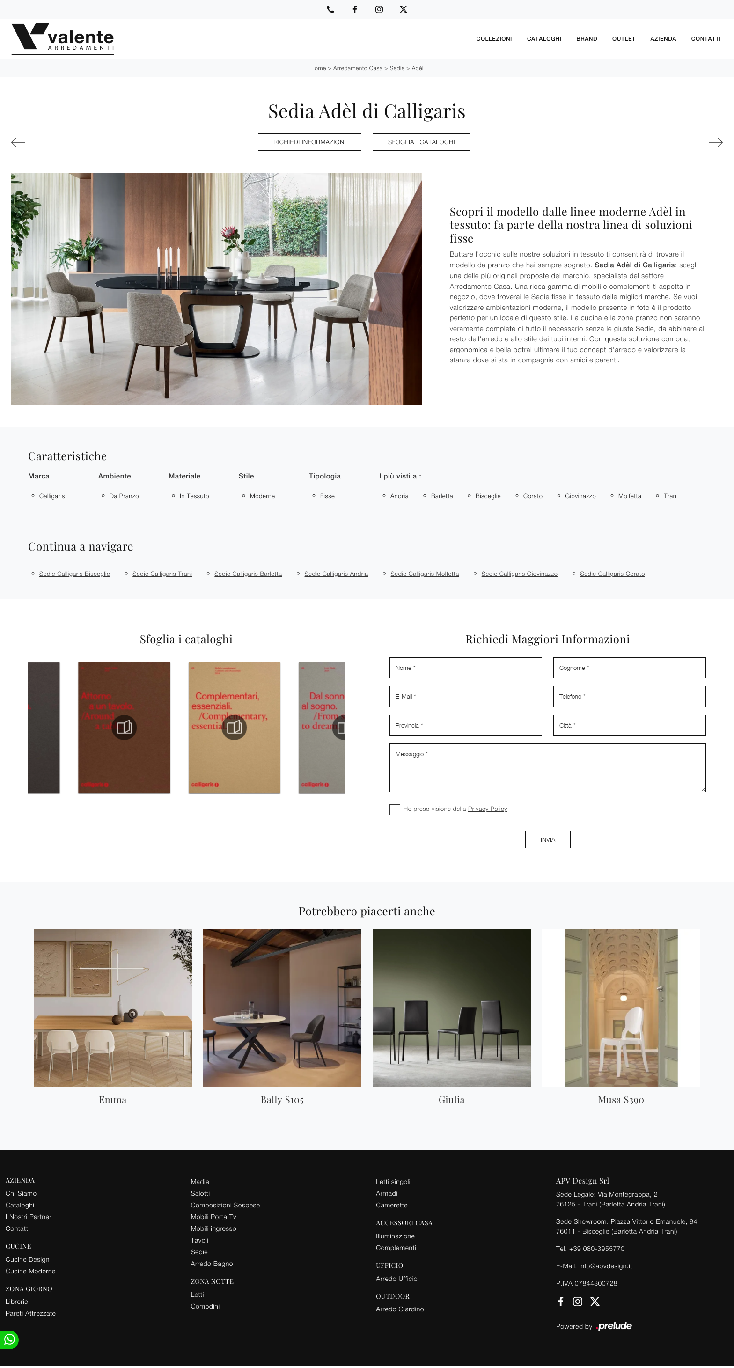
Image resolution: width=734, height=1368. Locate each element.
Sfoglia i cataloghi (421, 142)
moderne (262, 496)
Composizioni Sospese (225, 1205)
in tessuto (194, 496)
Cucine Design (28, 1259)
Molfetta (629, 496)
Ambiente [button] (114, 476)
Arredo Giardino (400, 1309)
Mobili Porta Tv (213, 1217)
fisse (327, 496)
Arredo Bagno (212, 1263)
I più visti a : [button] (400, 476)
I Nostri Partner (28, 1217)
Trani (671, 496)
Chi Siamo (21, 1193)
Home (318, 68)
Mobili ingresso (213, 1228)
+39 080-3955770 (596, 1248)
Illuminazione (395, 1236)
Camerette (392, 1205)
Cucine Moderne (31, 1271)
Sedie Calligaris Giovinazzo (520, 573)
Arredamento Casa (357, 68)
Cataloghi (544, 39)
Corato (533, 496)
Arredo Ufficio (397, 1278)
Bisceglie (488, 496)
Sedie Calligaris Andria (336, 573)
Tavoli (200, 1240)
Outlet (623, 39)
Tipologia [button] (325, 476)
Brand (586, 39)
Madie (200, 1181)
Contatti (706, 39)
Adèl (418, 68)
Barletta (442, 496)
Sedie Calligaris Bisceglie (74, 573)
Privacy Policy (487, 808)
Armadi (386, 1193)
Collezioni (494, 39)
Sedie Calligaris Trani (162, 573)
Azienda (663, 39)
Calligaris (52, 496)
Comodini (205, 1306)
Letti (197, 1294)
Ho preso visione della (455, 808)
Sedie (397, 68)
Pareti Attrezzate (31, 1313)
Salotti (200, 1193)
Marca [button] (39, 476)
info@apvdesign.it (605, 1266)
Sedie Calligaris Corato (612, 573)
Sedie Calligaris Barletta (248, 573)
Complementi (396, 1247)
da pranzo (124, 496)
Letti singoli (393, 1181)
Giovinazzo (580, 496)
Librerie (17, 1301)
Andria (399, 496)
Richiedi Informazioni (309, 142)
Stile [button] (246, 476)
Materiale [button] (185, 476)
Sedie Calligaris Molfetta (425, 573)
